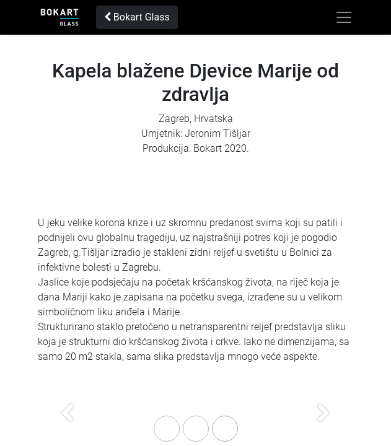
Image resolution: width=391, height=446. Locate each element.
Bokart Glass (137, 17)
